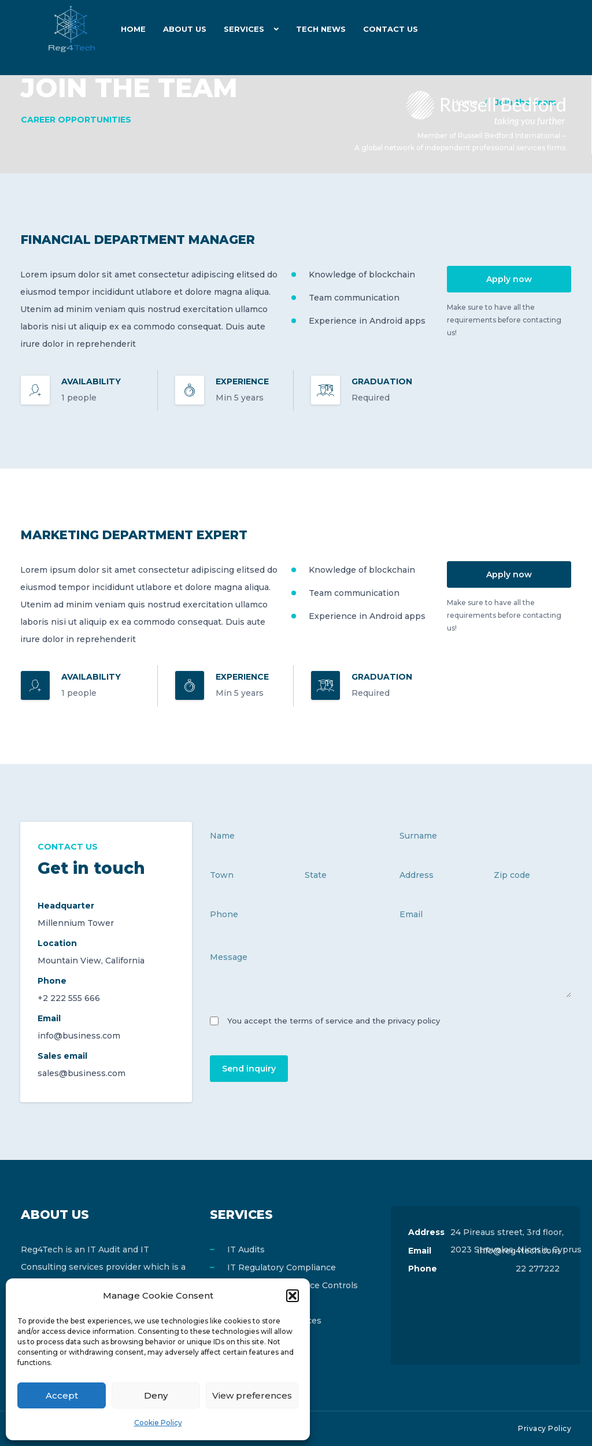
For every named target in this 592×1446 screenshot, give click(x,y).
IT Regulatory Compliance (281, 1267)
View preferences (252, 1395)
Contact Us (390, 29)
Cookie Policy (158, 1422)
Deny (156, 1395)
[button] (292, 1296)
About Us (184, 29)
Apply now (509, 279)
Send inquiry (249, 1068)
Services (244, 29)
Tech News (321, 29)
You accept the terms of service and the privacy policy (333, 1020)
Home (133, 29)
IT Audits (246, 1249)
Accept (62, 1395)
